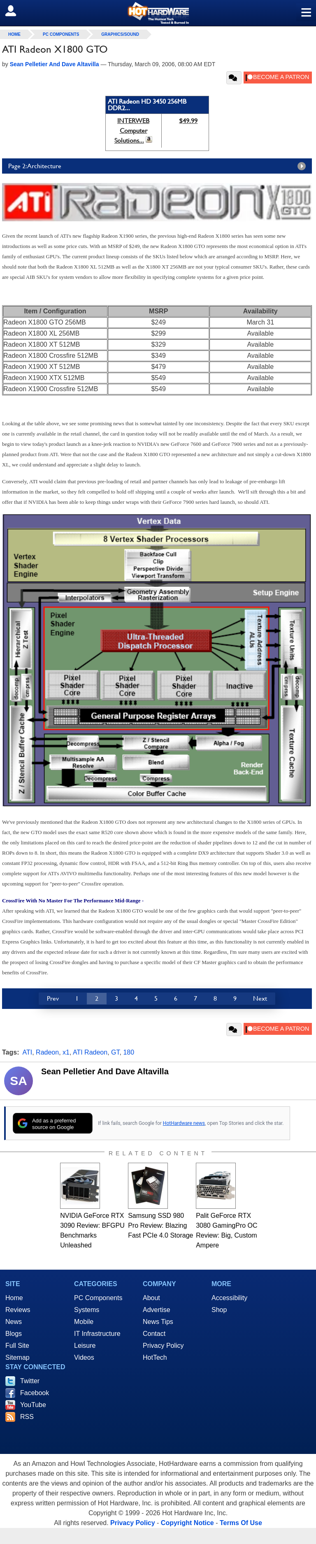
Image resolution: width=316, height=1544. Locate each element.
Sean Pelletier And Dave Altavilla (105, 1071)
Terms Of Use (241, 1522)
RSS (27, 1416)
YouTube (33, 1404)
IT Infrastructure (97, 1333)
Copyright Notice (187, 1522)
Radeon (47, 1052)
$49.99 (188, 121)
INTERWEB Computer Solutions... (131, 130)
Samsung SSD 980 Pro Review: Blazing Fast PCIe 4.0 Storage (160, 1225)
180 (128, 1052)
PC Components (61, 34)
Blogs (13, 1333)
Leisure (84, 1345)
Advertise (156, 1309)
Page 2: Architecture (159, 166)
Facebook (34, 1392)
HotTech (155, 1357)
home (14, 34)
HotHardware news (184, 1123)
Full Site (17, 1345)
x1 (66, 1052)
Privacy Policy (163, 1345)
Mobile (83, 1321)
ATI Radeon (90, 1052)
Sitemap (17, 1357)
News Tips (158, 1321)
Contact (154, 1333)
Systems (86, 1309)
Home (14, 1297)
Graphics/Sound (120, 34)
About (151, 1297)
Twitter (30, 1380)
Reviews (17, 1309)
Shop (219, 1309)
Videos (84, 1357)
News (13, 1321)
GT (115, 1052)
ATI (28, 1052)
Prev (53, 998)
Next (260, 998)
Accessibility (229, 1297)
